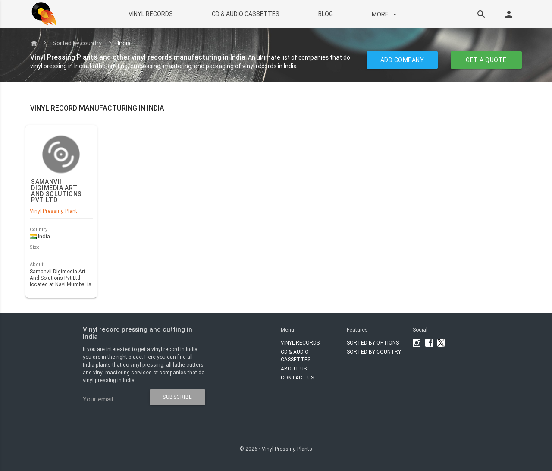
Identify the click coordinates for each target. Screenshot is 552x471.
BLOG (325, 14)
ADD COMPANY (402, 60)
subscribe (177, 397)
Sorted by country (77, 43)
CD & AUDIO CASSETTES (245, 14)
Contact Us (297, 377)
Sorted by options (373, 342)
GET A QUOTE (486, 60)
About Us (294, 368)
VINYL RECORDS (150, 14)
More (384, 14)
